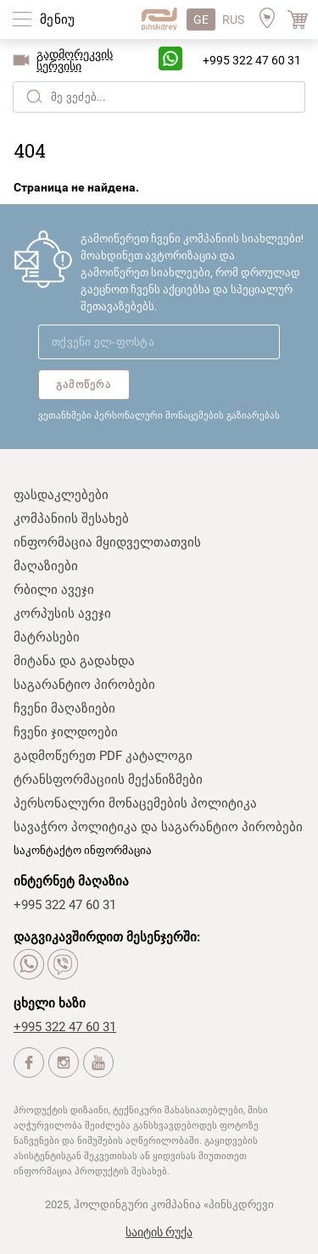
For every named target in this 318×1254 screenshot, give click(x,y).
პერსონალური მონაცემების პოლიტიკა (135, 803)
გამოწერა (84, 385)
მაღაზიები (46, 566)
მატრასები (47, 637)
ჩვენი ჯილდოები (66, 732)
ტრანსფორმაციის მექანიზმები (108, 779)
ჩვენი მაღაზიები (64, 708)
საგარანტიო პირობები (84, 684)
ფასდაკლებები (61, 494)
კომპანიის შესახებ (71, 518)
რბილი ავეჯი (54, 589)
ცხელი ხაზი (50, 1003)
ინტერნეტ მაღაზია (71, 881)
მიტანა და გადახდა (74, 661)
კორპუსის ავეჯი (62, 613)
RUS (233, 19)
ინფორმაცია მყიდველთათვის (107, 542)
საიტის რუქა (159, 1232)
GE (201, 19)
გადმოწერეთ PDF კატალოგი (103, 755)
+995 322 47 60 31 (252, 60)
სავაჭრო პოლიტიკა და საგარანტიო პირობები (158, 827)
